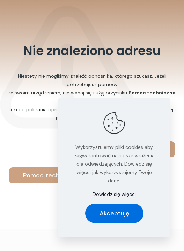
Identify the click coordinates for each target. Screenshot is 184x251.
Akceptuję (114, 213)
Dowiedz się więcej (114, 194)
